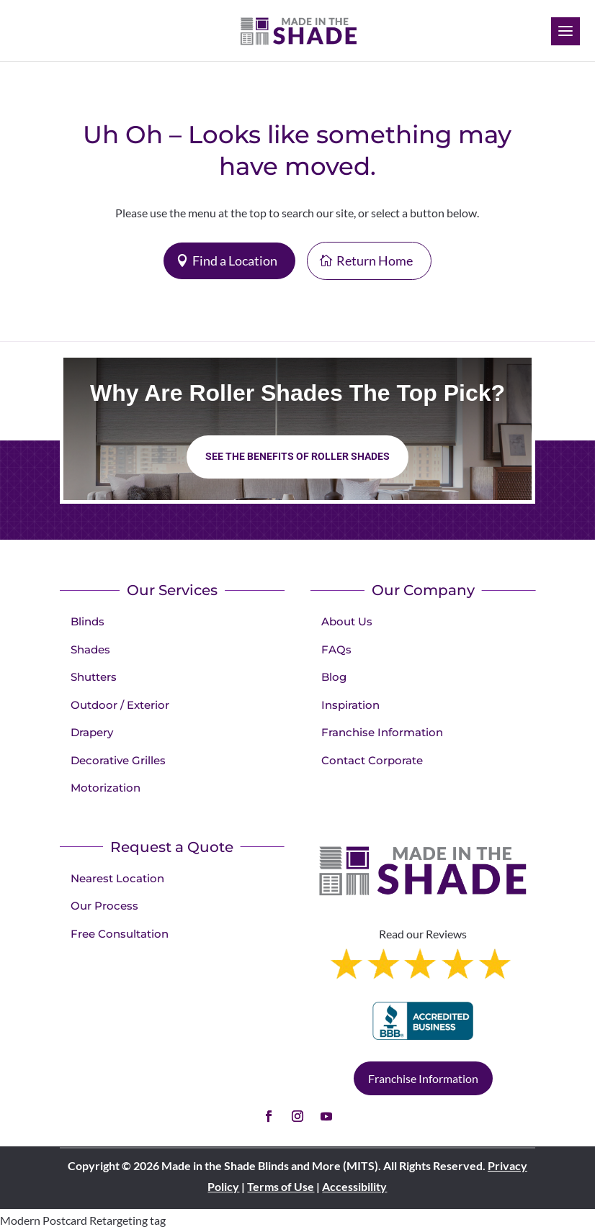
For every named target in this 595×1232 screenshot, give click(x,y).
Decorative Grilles (118, 760)
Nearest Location (117, 878)
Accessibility (354, 1186)
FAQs (336, 649)
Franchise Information (382, 732)
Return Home (374, 260)
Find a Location (234, 260)
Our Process (104, 905)
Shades (90, 649)
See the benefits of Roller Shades (297, 456)
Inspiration (350, 705)
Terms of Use (280, 1186)
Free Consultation (120, 934)
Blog (333, 677)
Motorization (105, 787)
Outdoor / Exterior (120, 705)
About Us (346, 621)
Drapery (92, 732)
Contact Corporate (372, 760)
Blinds (87, 621)
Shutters (94, 677)
